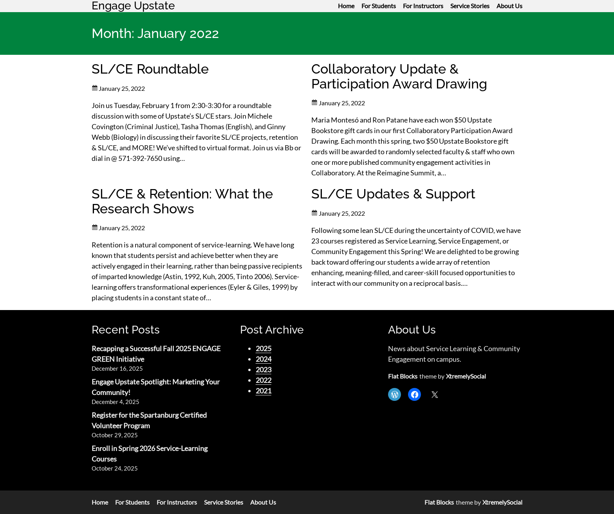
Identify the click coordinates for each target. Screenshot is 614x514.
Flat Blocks (402, 376)
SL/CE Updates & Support (393, 194)
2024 (263, 359)
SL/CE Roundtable (150, 69)
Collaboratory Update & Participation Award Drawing (399, 76)
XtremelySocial (466, 376)
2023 (263, 369)
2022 (263, 380)
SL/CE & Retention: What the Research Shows (182, 201)
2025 (263, 348)
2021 (263, 390)
